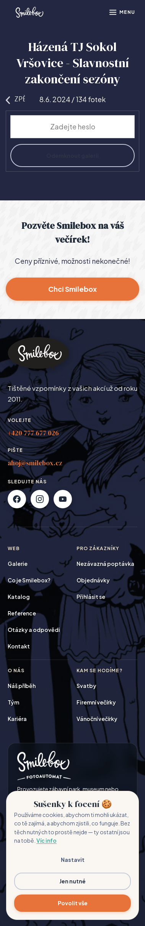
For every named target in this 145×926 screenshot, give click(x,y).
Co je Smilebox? (29, 580)
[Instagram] (40, 499)
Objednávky (93, 580)
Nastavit (73, 859)
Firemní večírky (96, 702)
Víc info (46, 840)
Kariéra (17, 718)
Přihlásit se (91, 596)
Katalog (19, 596)
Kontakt (19, 646)
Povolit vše (73, 903)
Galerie (18, 563)
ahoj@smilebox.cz (35, 463)
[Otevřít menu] (122, 12)
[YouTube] (63, 499)
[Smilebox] (29, 12)
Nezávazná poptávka (105, 563)
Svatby (86, 685)
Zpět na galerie (15, 99)
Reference (22, 613)
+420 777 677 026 (33, 433)
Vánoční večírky (97, 718)
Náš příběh (22, 685)
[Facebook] (17, 499)
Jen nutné (72, 881)
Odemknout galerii (72, 155)
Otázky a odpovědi (34, 629)
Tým (13, 702)
